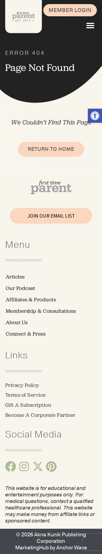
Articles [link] (15, 276)
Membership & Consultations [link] (41, 311)
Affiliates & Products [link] (31, 299)
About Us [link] (17, 322)
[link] (95, 116)
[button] (90, 25)
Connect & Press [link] (26, 333)
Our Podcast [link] (20, 288)
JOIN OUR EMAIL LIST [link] (51, 215)
